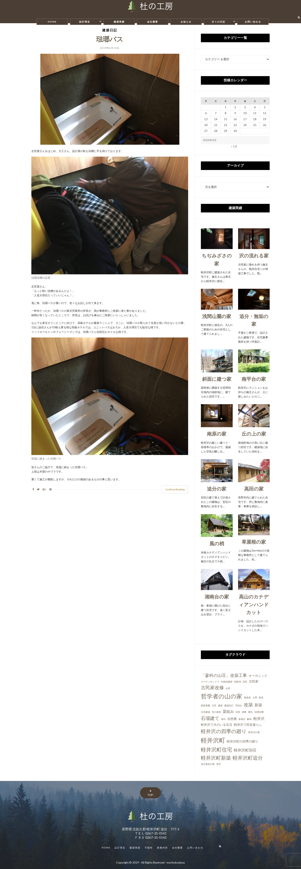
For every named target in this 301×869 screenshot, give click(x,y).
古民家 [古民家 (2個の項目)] (253, 681)
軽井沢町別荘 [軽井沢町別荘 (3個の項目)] (245, 750)
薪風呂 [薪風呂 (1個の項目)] (242, 719)
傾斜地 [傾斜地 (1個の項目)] (237, 681)
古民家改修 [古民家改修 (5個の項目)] (212, 687)
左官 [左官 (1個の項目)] (214, 705)
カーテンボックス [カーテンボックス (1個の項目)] (210, 681)
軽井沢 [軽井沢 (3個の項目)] (259, 718)
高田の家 (254, 489)
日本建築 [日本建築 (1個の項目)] (205, 712)
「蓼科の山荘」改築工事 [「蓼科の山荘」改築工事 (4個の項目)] (224, 675)
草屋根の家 (254, 542)
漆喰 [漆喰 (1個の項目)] (244, 712)
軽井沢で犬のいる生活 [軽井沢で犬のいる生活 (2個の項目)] (216, 724)
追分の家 (216, 489)
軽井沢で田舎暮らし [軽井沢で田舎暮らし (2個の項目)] (248, 724)
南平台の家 (254, 379)
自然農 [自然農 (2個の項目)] (232, 719)
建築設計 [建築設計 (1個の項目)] (228, 705)
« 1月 (234, 146)
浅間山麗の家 (216, 316)
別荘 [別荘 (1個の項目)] (245, 681)
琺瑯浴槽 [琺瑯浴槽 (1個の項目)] (259, 712)
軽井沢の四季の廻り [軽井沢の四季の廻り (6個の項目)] (224, 731)
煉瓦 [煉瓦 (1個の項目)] (250, 712)
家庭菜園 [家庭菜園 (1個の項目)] (205, 705)
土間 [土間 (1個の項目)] (255, 697)
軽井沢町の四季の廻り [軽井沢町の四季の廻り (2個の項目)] (242, 741)
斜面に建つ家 (216, 379)
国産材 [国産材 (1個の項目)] (247, 697)
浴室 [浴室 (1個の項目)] (238, 712)
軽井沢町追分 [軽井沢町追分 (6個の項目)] (248, 758)
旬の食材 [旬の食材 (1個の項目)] (216, 712)
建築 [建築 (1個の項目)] (220, 705)
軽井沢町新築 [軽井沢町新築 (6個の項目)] (216, 758)
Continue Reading (175, 489)
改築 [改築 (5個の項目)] (248, 704)
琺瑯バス (109, 39)
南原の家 (216, 434)
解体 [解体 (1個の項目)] (249, 719)
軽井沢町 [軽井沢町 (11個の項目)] (213, 740)
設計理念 (84, 21)
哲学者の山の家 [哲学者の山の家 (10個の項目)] (221, 696)
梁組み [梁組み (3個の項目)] (228, 711)
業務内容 (162, 847)
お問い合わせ (253, 21)
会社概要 (152, 21)
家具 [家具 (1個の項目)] (261, 697)
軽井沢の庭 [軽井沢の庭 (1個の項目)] (254, 732)
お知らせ (186, 21)
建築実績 (119, 21)
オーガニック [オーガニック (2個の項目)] (258, 675)
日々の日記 (218, 21)
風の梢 (216, 543)
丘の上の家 (254, 434)
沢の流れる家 (254, 255)
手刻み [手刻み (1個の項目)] (238, 705)
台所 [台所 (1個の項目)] (228, 688)
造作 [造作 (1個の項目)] (218, 764)
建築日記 (109, 30)
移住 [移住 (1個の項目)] (223, 719)
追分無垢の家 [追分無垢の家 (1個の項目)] (208, 764)
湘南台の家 (217, 596)
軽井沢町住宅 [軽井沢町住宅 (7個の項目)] (216, 749)
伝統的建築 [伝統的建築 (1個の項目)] (226, 681)
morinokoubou (176, 862)
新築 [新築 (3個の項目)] (258, 705)
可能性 (149, 847)
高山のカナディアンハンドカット (254, 604)
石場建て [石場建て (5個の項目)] (210, 718)
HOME (52, 21)
